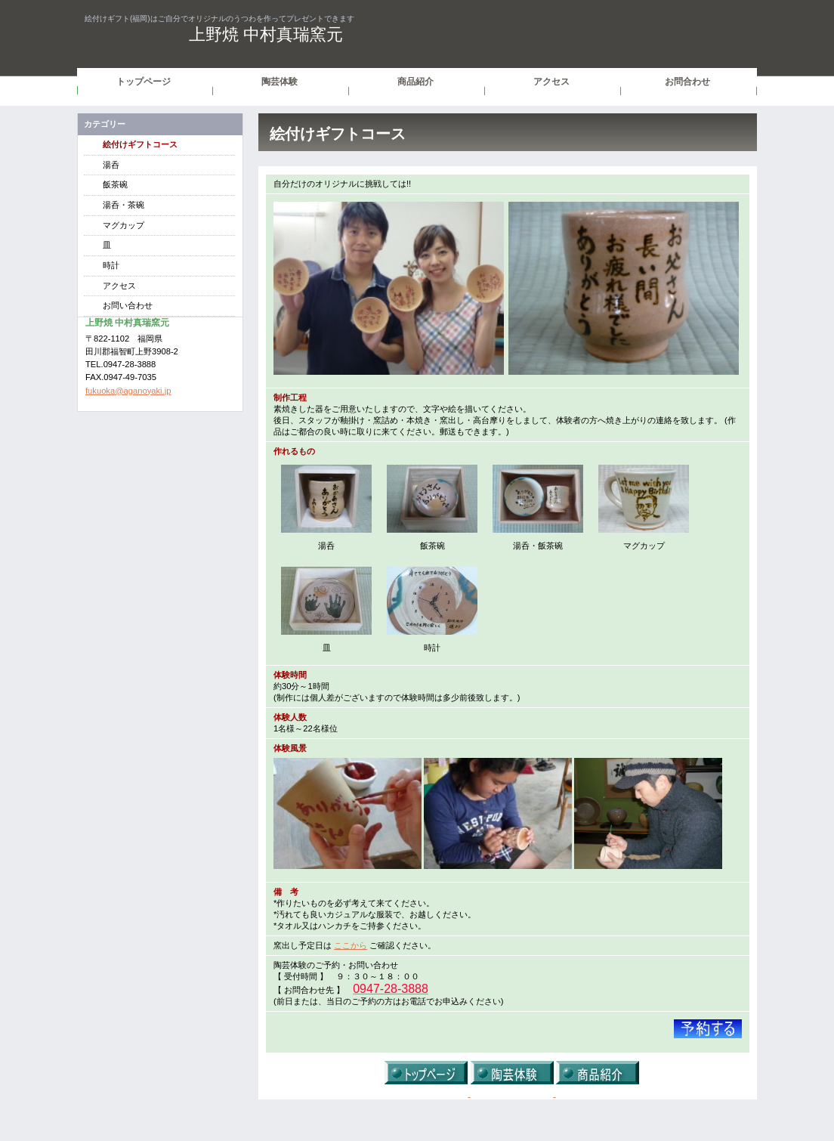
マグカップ (123, 225)
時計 (111, 265)
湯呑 (111, 164)
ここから (350, 945)
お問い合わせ (128, 305)
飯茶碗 (115, 184)
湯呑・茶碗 (123, 204)
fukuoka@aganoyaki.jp (128, 390)
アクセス (119, 285)
